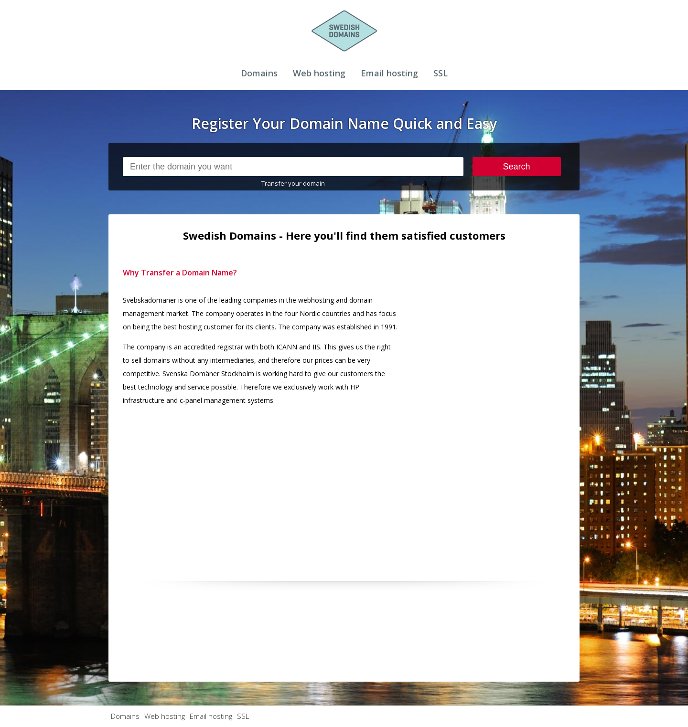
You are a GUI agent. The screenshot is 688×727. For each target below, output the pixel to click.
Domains (259, 73)
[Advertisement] (493, 409)
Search (516, 166)
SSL (440, 73)
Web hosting (319, 73)
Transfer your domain (293, 183)
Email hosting (389, 73)
